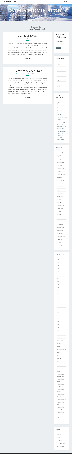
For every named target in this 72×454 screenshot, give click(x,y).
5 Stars (58, 337)
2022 (58, 327)
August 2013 (60, 239)
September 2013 (61, 236)
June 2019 (59, 165)
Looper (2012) (60, 139)
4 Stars (58, 334)
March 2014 (59, 221)
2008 (58, 287)
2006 (58, 281)
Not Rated (59, 358)
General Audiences (61, 349)
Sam (29, 38)
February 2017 (60, 180)
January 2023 (60, 152)
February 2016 (60, 193)
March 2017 (59, 177)
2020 (58, 321)
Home (65, 1)
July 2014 (59, 211)
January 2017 (60, 183)
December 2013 (60, 227)
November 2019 (60, 162)
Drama (58, 346)
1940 (58, 259)
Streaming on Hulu (61, 399)
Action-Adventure (61, 340)
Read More (28, 58)
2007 (58, 284)
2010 (58, 290)
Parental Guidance (61, 362)
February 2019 (60, 168)
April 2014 (59, 218)
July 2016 (59, 190)
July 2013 (59, 242)
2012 (58, 296)
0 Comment (36, 38)
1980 (58, 265)
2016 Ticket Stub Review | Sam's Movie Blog (61, 124)
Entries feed (60, 440)
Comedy (59, 343)
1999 (58, 268)
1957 (58, 262)
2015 (58, 306)
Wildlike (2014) (62, 119)
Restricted (59, 368)
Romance (59, 371)
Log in (58, 437)
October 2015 (60, 196)
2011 (58, 293)
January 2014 (60, 224)
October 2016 (60, 187)
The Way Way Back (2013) (27, 71)
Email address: (59, 41)
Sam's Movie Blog (10, 2)
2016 (58, 309)
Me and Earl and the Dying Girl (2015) (60, 105)
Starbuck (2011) (27, 36)
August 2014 (60, 208)
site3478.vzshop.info (62, 117)
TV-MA (58, 420)
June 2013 (59, 246)
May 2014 (59, 215)
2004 (58, 275)
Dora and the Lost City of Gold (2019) (61, 112)
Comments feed (61, 443)
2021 (58, 324)
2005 (58, 278)
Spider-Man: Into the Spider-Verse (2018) (61, 84)
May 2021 (59, 156)
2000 (58, 272)
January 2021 (60, 159)
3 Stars (58, 330)
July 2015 (59, 199)
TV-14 (58, 417)
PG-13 (58, 365)
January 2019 (60, 171)
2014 (58, 303)
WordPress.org (60, 446)
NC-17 (58, 355)
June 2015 (59, 202)
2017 (58, 312)
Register (59, 434)
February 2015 (60, 205)
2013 (58, 299)
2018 (58, 315)
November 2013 (60, 230)
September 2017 (61, 174)
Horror (58, 352)
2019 (58, 318)
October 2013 (60, 233)
